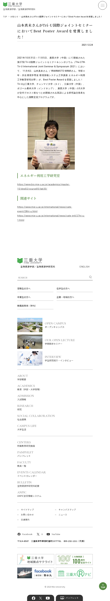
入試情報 (25, 397)
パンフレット (25, 454)
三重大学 (29, 260)
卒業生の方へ (23, 297)
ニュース (63, 514)
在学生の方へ (63, 288)
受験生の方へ (23, 288)
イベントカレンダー (31, 474)
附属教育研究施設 (26, 444)
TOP (5, 16)
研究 (25, 407)
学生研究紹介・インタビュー (69, 358)
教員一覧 (24, 464)
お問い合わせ (27, 514)
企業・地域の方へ (65, 297)
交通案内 (25, 519)
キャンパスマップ (67, 509)
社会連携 (36, 417)
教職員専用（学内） (27, 305)
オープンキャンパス (69, 325)
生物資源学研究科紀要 (28, 484)
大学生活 (26, 427)
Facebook (33, 598)
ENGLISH (85, 266)
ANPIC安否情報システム (29, 494)
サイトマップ (27, 509)
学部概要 (22, 377)
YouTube (48, 598)
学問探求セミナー (69, 342)
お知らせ (14, 16)
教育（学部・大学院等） (29, 387)
